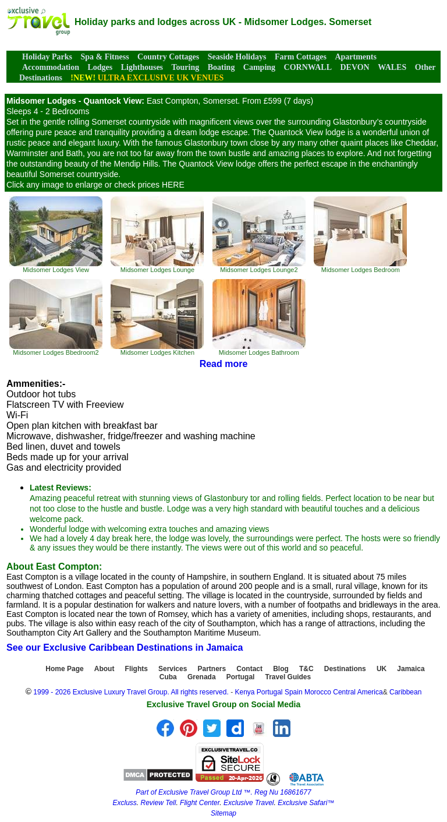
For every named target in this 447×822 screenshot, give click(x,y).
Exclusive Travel (249, 803)
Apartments (356, 56)
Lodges (99, 67)
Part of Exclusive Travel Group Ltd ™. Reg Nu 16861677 (223, 792)
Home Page (64, 669)
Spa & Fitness (104, 56)
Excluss (124, 803)
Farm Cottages (301, 56)
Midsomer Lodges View (55, 234)
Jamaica (410, 669)
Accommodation (50, 67)
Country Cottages (168, 56)
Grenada (201, 677)
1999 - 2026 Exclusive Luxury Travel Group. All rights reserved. (131, 692)
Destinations (345, 669)
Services (172, 669)
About (104, 669)
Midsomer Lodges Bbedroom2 (55, 317)
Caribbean (405, 692)
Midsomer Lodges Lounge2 (259, 234)
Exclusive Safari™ (306, 803)
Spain (294, 692)
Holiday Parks (47, 56)
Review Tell (158, 803)
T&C (306, 669)
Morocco (317, 692)
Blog (281, 669)
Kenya (244, 692)
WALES (392, 67)
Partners (212, 669)
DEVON (354, 67)
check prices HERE (149, 184)
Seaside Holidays (237, 56)
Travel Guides (288, 677)
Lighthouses (142, 67)
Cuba (168, 677)
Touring (186, 67)
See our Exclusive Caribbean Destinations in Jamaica (124, 647)
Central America (357, 692)
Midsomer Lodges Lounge (157, 234)
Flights (136, 669)
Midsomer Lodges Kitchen (157, 317)
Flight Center (199, 803)
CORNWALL (308, 67)
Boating (221, 67)
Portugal (240, 677)
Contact (249, 669)
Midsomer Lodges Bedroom (360, 234)
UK (381, 669)
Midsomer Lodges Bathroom (259, 317)
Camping (259, 67)
